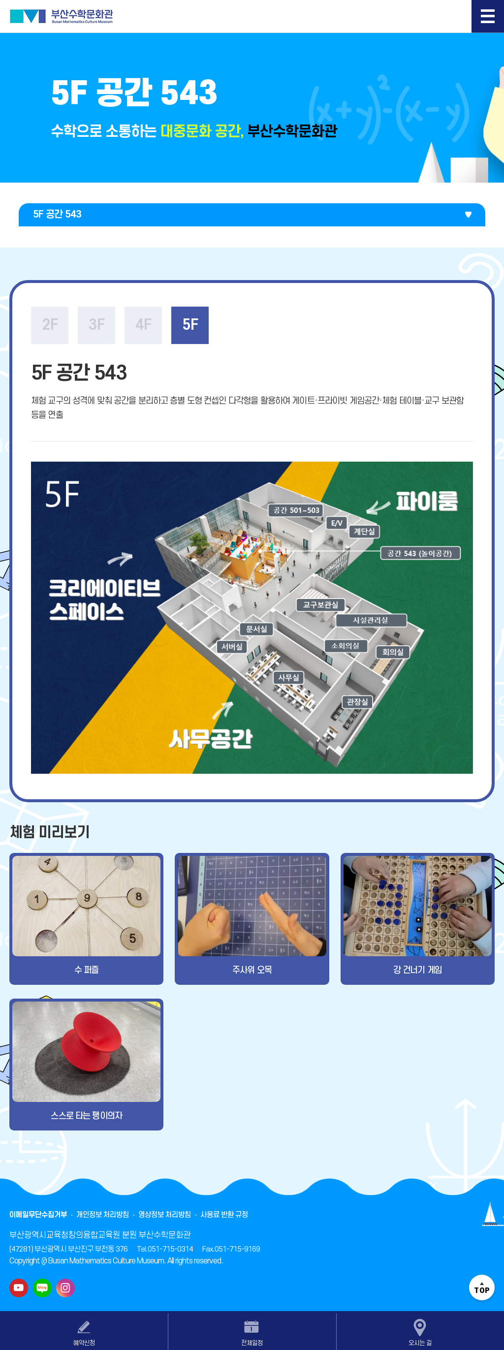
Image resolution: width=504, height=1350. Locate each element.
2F (50, 325)
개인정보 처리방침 (102, 1215)
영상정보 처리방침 (164, 1215)
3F (96, 325)
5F (190, 325)
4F (143, 325)
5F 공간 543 (57, 214)
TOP (482, 1287)
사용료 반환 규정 (224, 1215)
